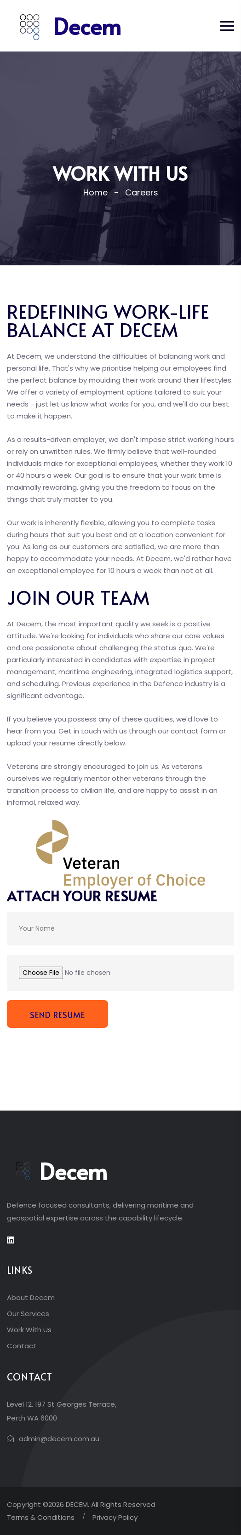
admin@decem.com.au (59, 1438)
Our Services (28, 1313)
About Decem (31, 1297)
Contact (21, 1346)
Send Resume (57, 1014)
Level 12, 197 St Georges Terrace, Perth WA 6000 (61, 1411)
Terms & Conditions (41, 1517)
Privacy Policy (115, 1517)
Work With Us (29, 1330)
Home (95, 192)
